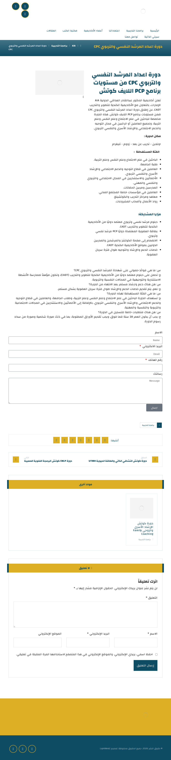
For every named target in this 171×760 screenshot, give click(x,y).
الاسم (158, 332)
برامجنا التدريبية (148, 425)
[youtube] (25, 14)
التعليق (151, 598)
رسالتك (157, 374)
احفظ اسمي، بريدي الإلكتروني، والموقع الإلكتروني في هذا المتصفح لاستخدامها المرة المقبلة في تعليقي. (84, 654)
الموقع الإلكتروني (49, 634)
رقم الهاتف (154, 360)
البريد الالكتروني (152, 346)
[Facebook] (25, 6)
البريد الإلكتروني (98, 634)
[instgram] (16, 6)
